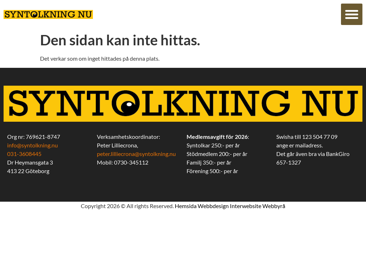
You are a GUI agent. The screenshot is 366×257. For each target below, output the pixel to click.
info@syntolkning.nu (32, 145)
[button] (351, 14)
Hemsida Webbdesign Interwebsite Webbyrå (230, 205)
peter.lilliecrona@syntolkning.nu (136, 153)
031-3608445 (24, 153)
